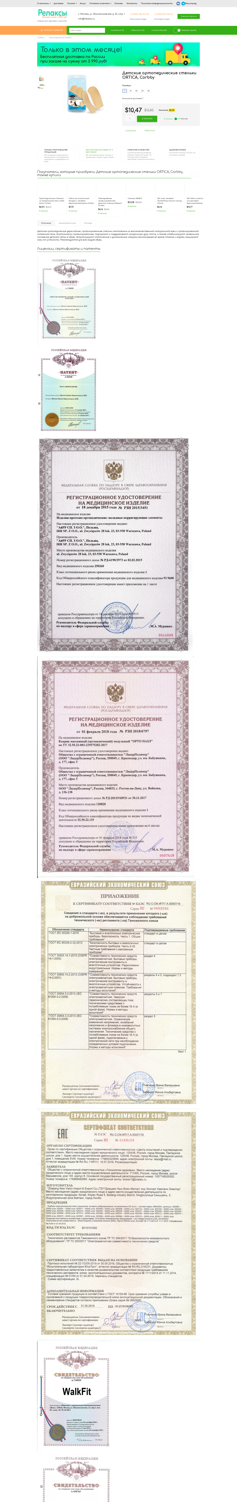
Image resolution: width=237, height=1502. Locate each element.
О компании (43, 3)
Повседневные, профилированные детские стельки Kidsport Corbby (110, 202)
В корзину (43, 211)
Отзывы (118, 3)
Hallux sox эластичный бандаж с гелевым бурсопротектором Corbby (81, 201)
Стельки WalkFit (135, 198)
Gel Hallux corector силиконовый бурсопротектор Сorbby (198, 201)
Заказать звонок (189, 16)
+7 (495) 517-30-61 (163, 14)
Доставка (58, 3)
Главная (41, 37)
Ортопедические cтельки (62, 37)
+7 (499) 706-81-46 (139, 14)
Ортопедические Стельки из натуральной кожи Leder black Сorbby (51, 201)
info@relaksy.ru (86, 19)
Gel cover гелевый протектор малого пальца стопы (169, 201)
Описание (46, 223)
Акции (83, 3)
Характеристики (69, 223)
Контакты (132, 3)
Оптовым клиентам (100, 3)
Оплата (71, 3)
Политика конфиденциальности (157, 3)
